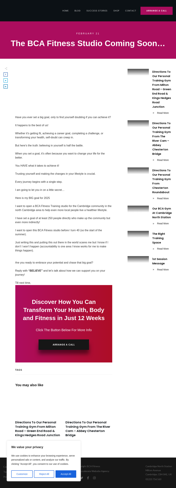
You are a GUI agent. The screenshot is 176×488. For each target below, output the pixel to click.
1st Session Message (150, 265)
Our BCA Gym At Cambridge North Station (150, 217)
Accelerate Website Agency (94, 471)
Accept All (66, 474)
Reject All (44, 474)
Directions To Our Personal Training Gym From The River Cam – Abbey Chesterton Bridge (88, 416)
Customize (22, 474)
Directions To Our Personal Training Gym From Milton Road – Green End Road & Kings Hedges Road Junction (38, 416)
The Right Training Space (150, 242)
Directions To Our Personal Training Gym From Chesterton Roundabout (150, 184)
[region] (44, 461)
